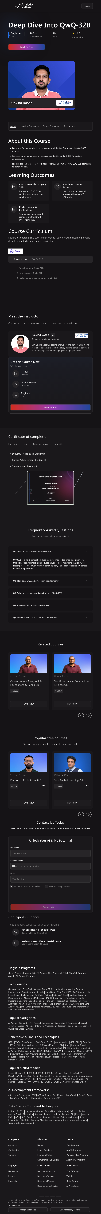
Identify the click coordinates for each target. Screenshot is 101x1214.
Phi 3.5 (42, 1079)
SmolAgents (58, 1095)
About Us (12, 1145)
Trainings (70, 1176)
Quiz (10, 1028)
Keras (78, 1114)
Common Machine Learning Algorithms (49, 1120)
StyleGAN (40, 1042)
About (13, 126)
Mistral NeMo (70, 1079)
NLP (23, 1117)
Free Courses (72, 1145)
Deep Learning (15, 998)
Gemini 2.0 (61, 1076)
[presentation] (28, 897)
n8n (10, 1095)
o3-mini (58, 1073)
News (83, 1023)
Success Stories (82, 1026)
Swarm (47, 1098)
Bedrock (12, 1081)
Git (72, 1114)
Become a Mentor (45, 1181)
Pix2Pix (50, 1042)
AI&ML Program (74, 1150)
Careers (12, 1155)
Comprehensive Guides (48, 1159)
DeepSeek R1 (76, 1073)
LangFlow (14, 1098)
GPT (72, 1042)
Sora (66, 1073)
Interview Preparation (45, 1026)
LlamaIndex (55, 1048)
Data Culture (72, 1181)
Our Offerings (73, 1171)
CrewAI (81, 1095)
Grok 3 (83, 1081)
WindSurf (12, 1059)
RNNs (41, 1051)
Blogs (40, 1145)
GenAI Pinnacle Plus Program (47, 973)
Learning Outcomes (29, 126)
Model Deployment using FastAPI (59, 1003)
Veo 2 (35, 1076)
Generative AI (14, 989)
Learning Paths (44, 1155)
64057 (58, 691)
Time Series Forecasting (57, 1001)
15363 (58, 786)
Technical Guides (16, 1026)
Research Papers (65, 1026)
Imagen (45, 1054)
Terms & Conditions (34, 886)
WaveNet (30, 1056)
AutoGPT (56, 1098)
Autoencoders (62, 1042)
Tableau (73, 1001)
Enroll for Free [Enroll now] (26, 47)
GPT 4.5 (32, 1073)
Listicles (29, 1028)
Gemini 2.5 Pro (47, 1076)
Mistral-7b (83, 1079)
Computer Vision (51, 1117)
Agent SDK (31, 1095)
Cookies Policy (57, 1202)
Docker (65, 1114)
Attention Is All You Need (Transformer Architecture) (60, 1056)
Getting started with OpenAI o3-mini (43, 1006)
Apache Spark (14, 1114)
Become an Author (46, 1171)
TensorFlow (50, 1111)
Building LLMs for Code (32, 995)
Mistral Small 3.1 (54, 1079)
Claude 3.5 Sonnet (21, 1079)
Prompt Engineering (43, 1023)
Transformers (28, 1042)
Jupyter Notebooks (34, 1111)
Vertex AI (22, 1081)
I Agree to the (28, 886)
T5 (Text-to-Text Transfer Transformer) (68, 1054)
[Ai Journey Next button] (89, 716)
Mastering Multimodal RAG (37, 998)
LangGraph (71, 1095)
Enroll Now (29, 703)
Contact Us (13, 1150)
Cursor (22, 1059)
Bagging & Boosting (17, 1001)
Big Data (25, 1120)
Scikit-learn (62, 1111)
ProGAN (58, 1051)
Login (87, 6)
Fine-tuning (73, 1048)
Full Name (14, 847)
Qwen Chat (72, 1081)
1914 (14, 786)
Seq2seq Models (16, 1056)
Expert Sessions (44, 1150)
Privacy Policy (45, 1202)
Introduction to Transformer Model (67, 998)
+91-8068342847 (30, 930)
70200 (14, 691)
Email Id (13, 873)
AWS (18, 1117)
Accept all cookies (28, 1209)
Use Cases (19, 1028)
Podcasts (12, 1181)
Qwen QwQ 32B (35, 1081)
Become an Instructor (47, 1186)
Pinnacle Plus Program (77, 1155)
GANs (11, 1042)
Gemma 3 (72, 1076)
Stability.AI (50, 992)
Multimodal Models (27, 1051)
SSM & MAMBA (64, 992)
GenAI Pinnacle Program (19, 973)
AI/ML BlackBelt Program (74, 973)
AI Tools (29, 1026)
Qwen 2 (48, 1081)
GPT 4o (49, 1073)
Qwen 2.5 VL (60, 1081)
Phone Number (16, 860)
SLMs (67, 1045)
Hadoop (56, 1114)
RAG (64, 1048)
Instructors (69, 126)
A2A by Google (44, 1095)
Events (11, 1176)
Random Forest (34, 1117)
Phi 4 (34, 1079)
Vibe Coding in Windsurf (30, 1003)
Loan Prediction (36, 1001)
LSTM (12, 1045)
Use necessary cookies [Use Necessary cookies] (70, 1209)
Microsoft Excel (60, 995)
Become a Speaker (46, 1176)
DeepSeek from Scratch (33, 992)
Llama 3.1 (22, 1073)
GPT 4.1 (41, 1073)
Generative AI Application (67, 1023)
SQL (22, 1111)
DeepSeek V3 (14, 1076)
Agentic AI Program (75, 1159)
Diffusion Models (48, 1045)
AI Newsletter (72, 1186)
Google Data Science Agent (21, 1123)
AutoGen (25, 1098)
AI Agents (12, 1023)
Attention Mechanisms (27, 1045)
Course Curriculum (51, 126)
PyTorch (73, 1111)
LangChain (43, 1048)
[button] (28, 681)
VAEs (17, 1042)
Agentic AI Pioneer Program (21, 976)
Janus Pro (26, 1076)
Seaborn (38, 1114)
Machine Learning (78, 995)
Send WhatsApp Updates (59, 886)
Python (48, 995)
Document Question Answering (25, 1054)
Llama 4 (12, 1073)
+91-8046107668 (47, 930)
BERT (78, 1042)
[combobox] (14, 866)
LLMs (60, 1045)
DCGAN (48, 1051)
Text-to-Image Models (73, 1051)
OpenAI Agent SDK (43, 989)
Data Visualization (69, 1117)
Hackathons (13, 1171)
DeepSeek (27, 989)
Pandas (47, 1114)
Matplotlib (28, 1114)
